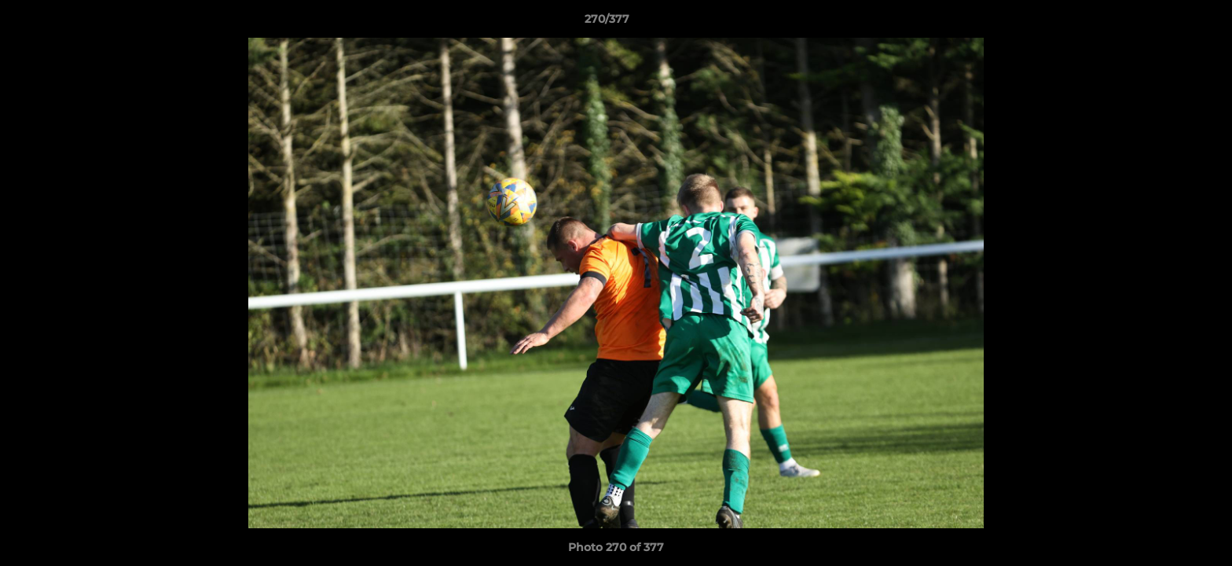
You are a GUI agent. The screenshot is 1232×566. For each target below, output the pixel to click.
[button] (1166, 23)
